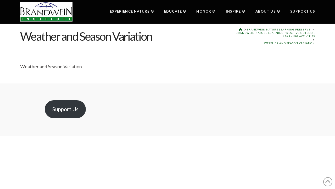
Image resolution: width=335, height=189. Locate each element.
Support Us (65, 109)
